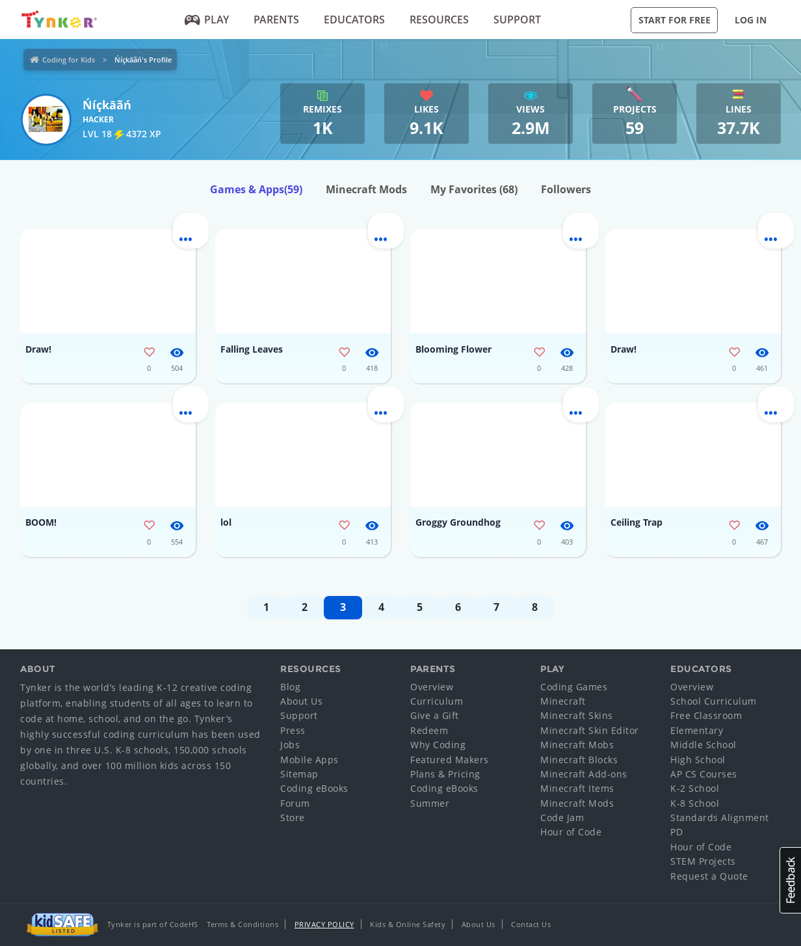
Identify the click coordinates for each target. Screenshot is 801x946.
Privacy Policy (324, 924)
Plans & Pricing (445, 774)
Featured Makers (449, 759)
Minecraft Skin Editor (589, 730)
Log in (751, 20)
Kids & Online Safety (407, 924)
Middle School (703, 744)
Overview (431, 687)
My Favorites (474, 189)
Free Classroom (706, 715)
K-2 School (694, 788)
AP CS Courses (703, 774)
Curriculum (436, 701)
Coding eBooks (314, 788)
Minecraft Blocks (579, 759)
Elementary (696, 730)
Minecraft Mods (366, 189)
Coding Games (573, 687)
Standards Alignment (719, 817)
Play (207, 19)
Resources (439, 19)
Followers (566, 189)
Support (517, 19)
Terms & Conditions (242, 924)
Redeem (429, 730)
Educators (354, 19)
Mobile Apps (309, 759)
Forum (295, 803)
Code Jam (562, 817)
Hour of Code (570, 832)
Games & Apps (256, 189)
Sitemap (299, 774)
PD (676, 832)
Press (293, 730)
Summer (429, 803)
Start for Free (674, 20)
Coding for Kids (68, 59)
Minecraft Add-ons (583, 774)
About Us (301, 701)
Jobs (290, 744)
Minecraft (563, 701)
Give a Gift (434, 715)
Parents (276, 19)
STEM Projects (703, 861)
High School (698, 759)
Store (292, 817)
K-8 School (694, 803)
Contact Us (531, 924)
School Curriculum (713, 701)
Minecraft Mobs (577, 744)
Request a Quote (709, 876)
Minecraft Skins (576, 715)
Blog (290, 687)
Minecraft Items (577, 788)
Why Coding (438, 744)
